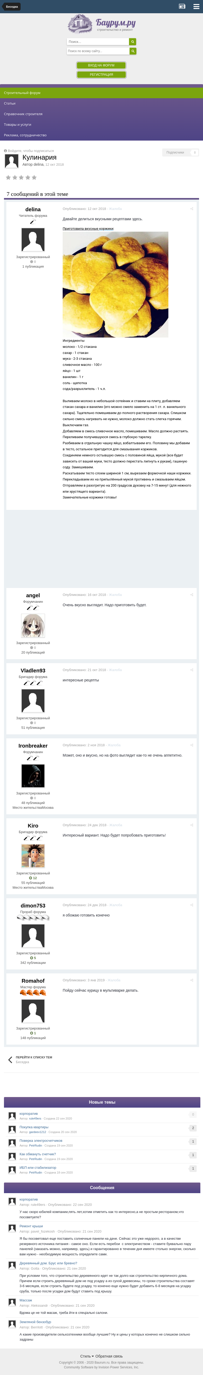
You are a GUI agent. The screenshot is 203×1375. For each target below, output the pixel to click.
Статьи (10, 103)
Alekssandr (39, 1305)
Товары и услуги (17, 124)
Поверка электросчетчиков (41, 1141)
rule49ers (35, 1118)
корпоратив (29, 1114)
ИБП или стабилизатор (38, 1168)
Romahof (33, 981)
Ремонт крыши (31, 1226)
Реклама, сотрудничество (25, 135)
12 (33, 878)
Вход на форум (101, 65)
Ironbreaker (33, 746)
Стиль (87, 1356)
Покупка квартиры (34, 1127)
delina (38, 164)
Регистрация (101, 75)
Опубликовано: (85, 209)
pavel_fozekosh (43, 1231)
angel (33, 595)
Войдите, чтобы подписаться (31, 151)
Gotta (35, 1268)
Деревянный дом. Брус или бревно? (48, 1263)
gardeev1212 (37, 1132)
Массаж (26, 1300)
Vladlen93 (33, 670)
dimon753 (33, 906)
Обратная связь (109, 1356)
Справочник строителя (23, 113)
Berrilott (37, 1327)
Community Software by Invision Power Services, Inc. (101, 1367)
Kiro (33, 826)
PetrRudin (35, 1145)
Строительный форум (22, 92)
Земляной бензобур (35, 1322)
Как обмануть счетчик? (38, 1154)
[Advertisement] (68, 551)
